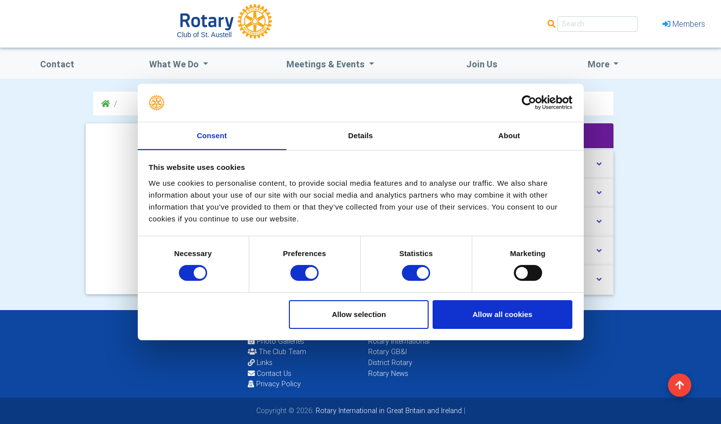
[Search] (597, 24)
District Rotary (390, 362)
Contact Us (269, 373)
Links (260, 362)
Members (684, 24)
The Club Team (277, 351)
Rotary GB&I (387, 351)
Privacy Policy (274, 383)
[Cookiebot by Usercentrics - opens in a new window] (529, 102)
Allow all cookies (502, 314)
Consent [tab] (212, 135)
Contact (57, 64)
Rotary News (388, 373)
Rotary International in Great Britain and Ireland (388, 410)
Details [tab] (360, 135)
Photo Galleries (276, 341)
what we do (175, 64)
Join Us (482, 64)
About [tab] (509, 135)
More (599, 64)
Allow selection (359, 314)
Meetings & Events (326, 64)
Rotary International (399, 341)
